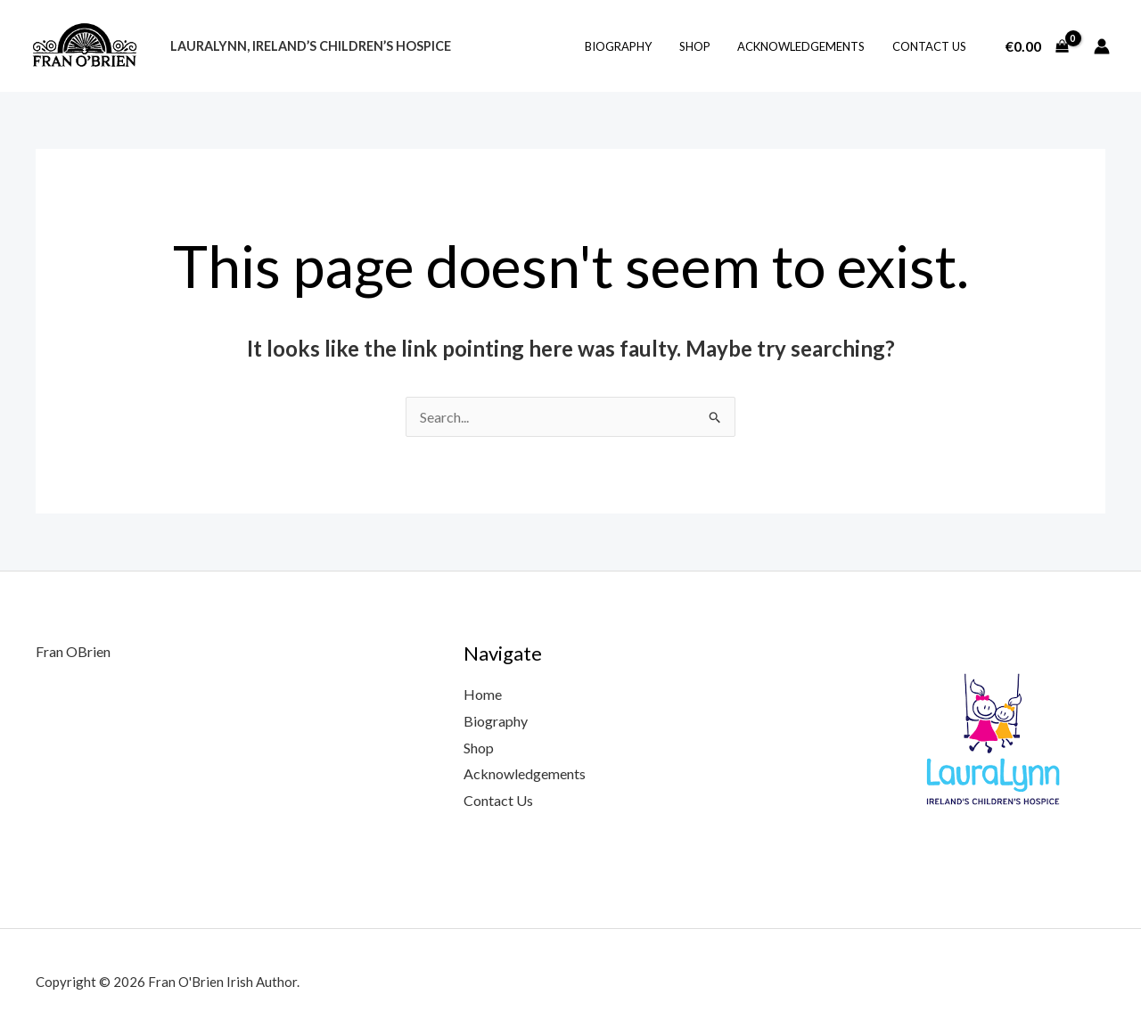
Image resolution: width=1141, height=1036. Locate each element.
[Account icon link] (1102, 46)
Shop (704, 46)
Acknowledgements (807, 46)
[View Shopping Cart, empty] (1036, 46)
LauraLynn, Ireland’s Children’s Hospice (308, 45)
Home (483, 694)
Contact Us (931, 46)
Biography (632, 46)
